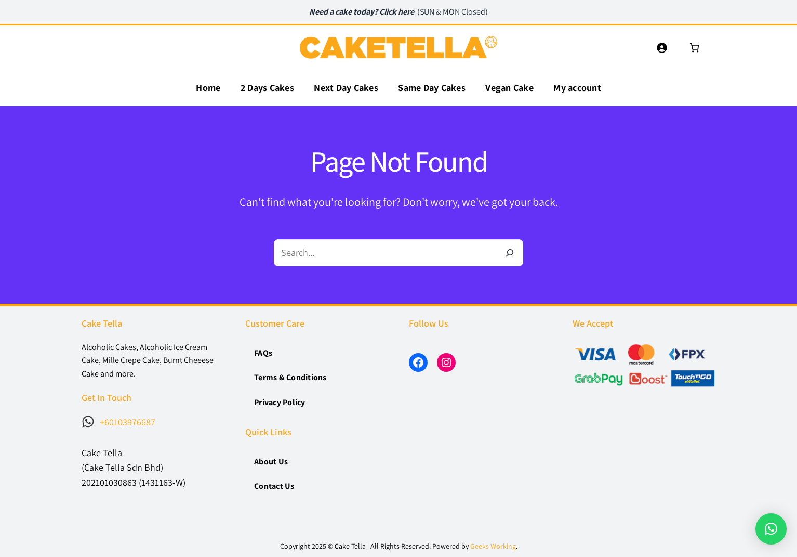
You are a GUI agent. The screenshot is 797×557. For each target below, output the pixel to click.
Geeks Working (493, 546)
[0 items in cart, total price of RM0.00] (694, 47)
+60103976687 (127, 422)
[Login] (661, 47)
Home (208, 88)
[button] (771, 529)
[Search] (510, 253)
